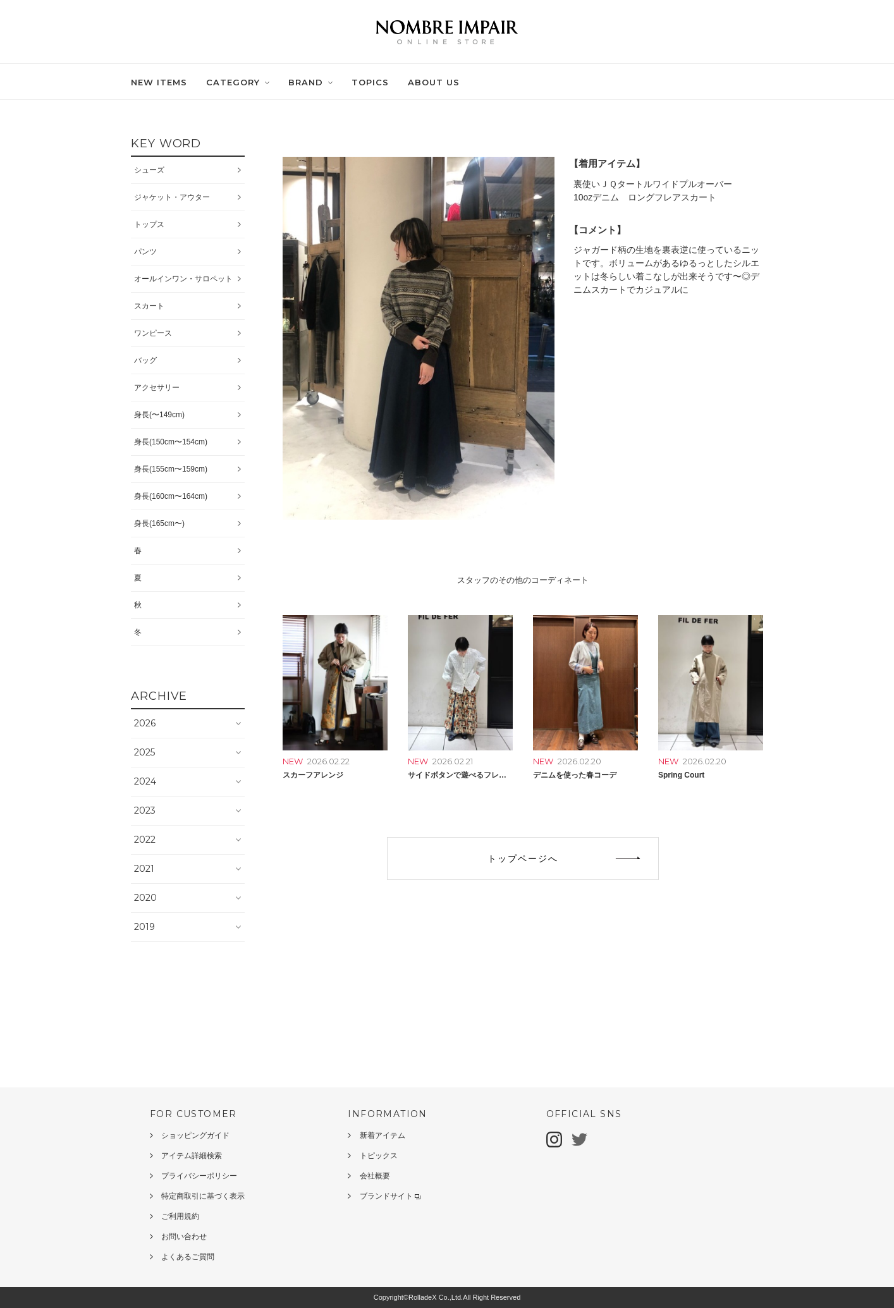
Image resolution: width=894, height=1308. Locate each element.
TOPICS (370, 82)
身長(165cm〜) (159, 523)
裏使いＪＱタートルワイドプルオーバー (652, 184)
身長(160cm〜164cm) (170, 496)
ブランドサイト (390, 1196)
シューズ (149, 170)
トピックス (379, 1155)
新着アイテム (382, 1135)
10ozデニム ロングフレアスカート (644, 197)
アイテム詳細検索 (191, 1155)
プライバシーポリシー (199, 1175)
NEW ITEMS (159, 82)
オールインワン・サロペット (183, 278)
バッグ (145, 360)
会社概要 (375, 1175)
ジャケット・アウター (172, 197)
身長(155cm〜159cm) (170, 469)
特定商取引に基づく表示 (203, 1196)
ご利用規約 (180, 1216)
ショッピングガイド (195, 1135)
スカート (149, 306)
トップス (149, 224)
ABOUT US (434, 82)
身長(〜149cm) (159, 414)
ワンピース (153, 333)
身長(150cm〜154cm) (170, 441)
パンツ (145, 251)
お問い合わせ (184, 1236)
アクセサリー (157, 387)
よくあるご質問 (187, 1256)
